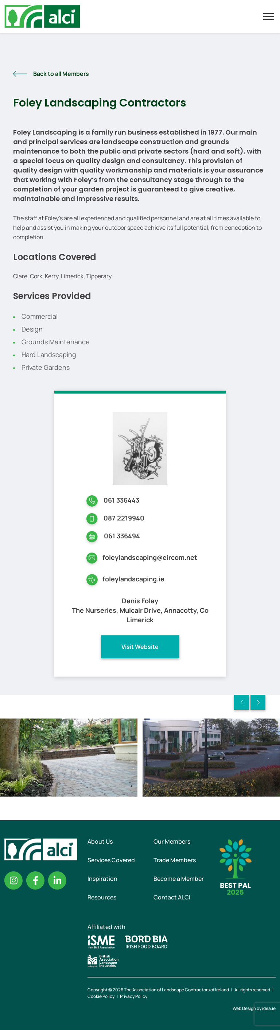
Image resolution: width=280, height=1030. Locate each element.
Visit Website (140, 647)
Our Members (171, 841)
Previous (241, 702)
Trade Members (174, 860)
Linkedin (57, 880)
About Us (100, 841)
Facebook (35, 880)
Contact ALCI (171, 897)
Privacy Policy (133, 996)
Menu (268, 16)
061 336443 (121, 500)
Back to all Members (61, 74)
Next (257, 702)
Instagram (13, 880)
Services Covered (111, 860)
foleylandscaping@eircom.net (149, 557)
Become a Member (178, 879)
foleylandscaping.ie (133, 578)
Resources (102, 897)
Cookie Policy (101, 996)
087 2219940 (124, 518)
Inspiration (102, 879)
